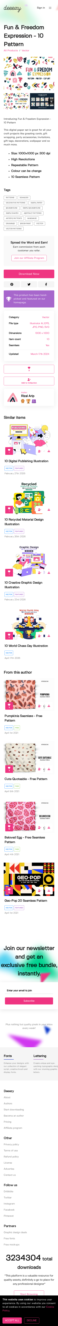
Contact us (10, 1175)
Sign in (41, 8)
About (7, 1097)
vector (39, 223)
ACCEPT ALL (12, 1320)
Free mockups (11, 1245)
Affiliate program (13, 1128)
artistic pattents (14, 218)
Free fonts (9, 1238)
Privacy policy (11, 1144)
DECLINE (32, 1320)
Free (17, 728)
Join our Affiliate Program (29, 258)
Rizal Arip (27, 396)
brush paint (25, 223)
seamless (24, 197)
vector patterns (13, 229)
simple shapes (12, 213)
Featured (19, 468)
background (11, 208)
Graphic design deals (15, 1232)
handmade (32, 218)
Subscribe (29, 1000)
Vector (25, 50)
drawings (10, 223)
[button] (50, 8)
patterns (10, 197)
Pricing (7, 1122)
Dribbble (8, 1191)
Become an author (14, 1116)
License (8, 1163)
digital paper (36, 203)
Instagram (9, 1204)
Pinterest (9, 1216)
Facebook (9, 1210)
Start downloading (14, 1110)
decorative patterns (15, 203)
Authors (8, 1103)
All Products (11, 50)
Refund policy (11, 1157)
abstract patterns (32, 213)
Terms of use (11, 1151)
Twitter (8, 1198)
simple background (31, 208)
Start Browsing (29, 1294)
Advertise (9, 1169)
